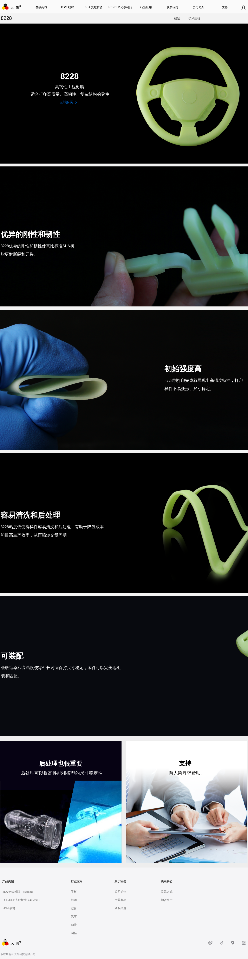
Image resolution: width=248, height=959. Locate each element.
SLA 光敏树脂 (93, 7)
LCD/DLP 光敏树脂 (120, 7)
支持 (225, 7)
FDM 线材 (67, 7)
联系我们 (172, 7)
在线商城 (41, 7)
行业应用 (146, 7)
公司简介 (198, 7)
